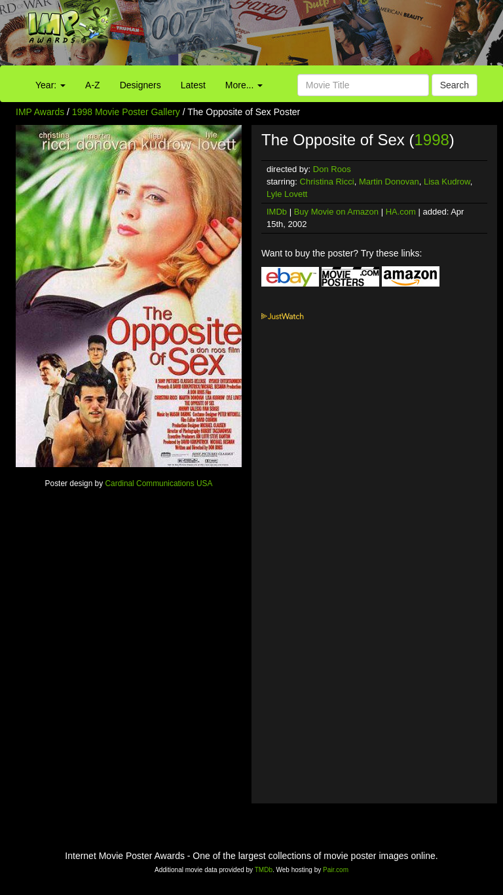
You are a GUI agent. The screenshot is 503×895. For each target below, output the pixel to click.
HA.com (401, 212)
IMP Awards (40, 112)
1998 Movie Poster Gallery (126, 112)
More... (244, 85)
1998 (431, 140)
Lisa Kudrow (447, 181)
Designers (140, 85)
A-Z (92, 85)
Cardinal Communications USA (158, 483)
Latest (193, 85)
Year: (50, 85)
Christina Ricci (327, 181)
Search (454, 85)
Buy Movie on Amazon (336, 212)
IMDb (277, 212)
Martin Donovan (389, 181)
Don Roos (332, 169)
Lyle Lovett (287, 194)
